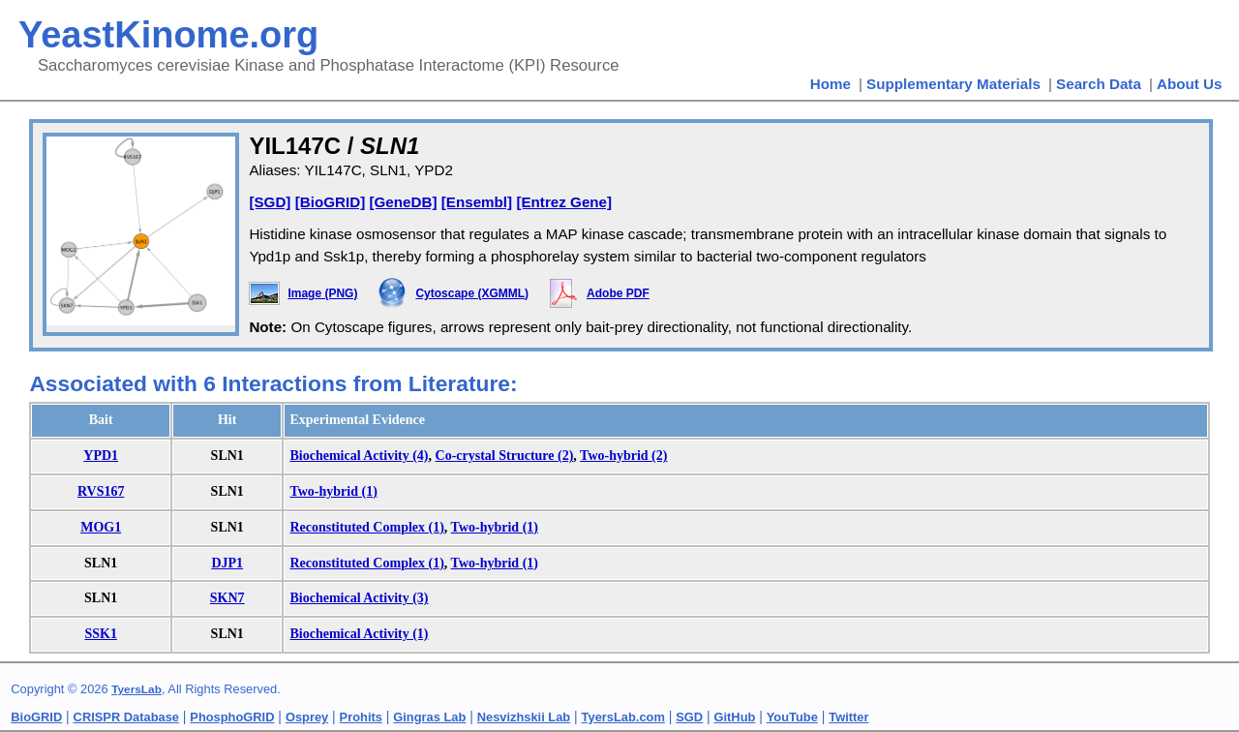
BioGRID (36, 717)
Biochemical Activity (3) (358, 598)
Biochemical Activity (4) (358, 455)
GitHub (735, 717)
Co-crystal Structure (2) (505, 455)
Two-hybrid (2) (623, 455)
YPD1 (100, 455)
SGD (689, 717)
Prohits (361, 717)
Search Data (1098, 84)
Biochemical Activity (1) (358, 633)
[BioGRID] (330, 202)
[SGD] (269, 202)
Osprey (307, 717)
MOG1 (100, 527)
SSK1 (100, 633)
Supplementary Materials (953, 84)
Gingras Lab (429, 717)
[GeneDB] (403, 202)
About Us (1190, 84)
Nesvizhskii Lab (523, 717)
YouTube (792, 717)
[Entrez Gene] (564, 202)
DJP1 (227, 563)
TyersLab (136, 689)
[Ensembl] (476, 202)
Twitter (848, 717)
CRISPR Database (126, 717)
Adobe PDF (618, 293)
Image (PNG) (322, 293)
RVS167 (101, 491)
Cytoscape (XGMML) (472, 293)
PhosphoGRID (232, 717)
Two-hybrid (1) (333, 491)
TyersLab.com (623, 717)
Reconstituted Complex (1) (366, 527)
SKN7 (227, 598)
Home (830, 84)
